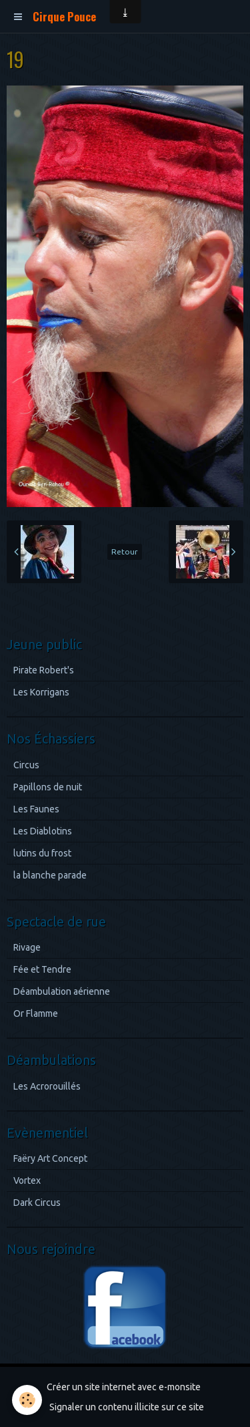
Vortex (27, 1180)
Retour (124, 551)
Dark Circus (37, 1202)
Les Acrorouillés (47, 1086)
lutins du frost (42, 853)
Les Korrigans (41, 692)
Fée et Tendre (42, 969)
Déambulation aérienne (61, 991)
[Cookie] (27, 1400)
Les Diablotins (42, 831)
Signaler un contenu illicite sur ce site (126, 1407)
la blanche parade (50, 875)
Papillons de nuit (47, 787)
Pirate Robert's (43, 670)
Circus (26, 765)
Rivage (27, 947)
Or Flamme (35, 1013)
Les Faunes (36, 809)
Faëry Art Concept (50, 1158)
